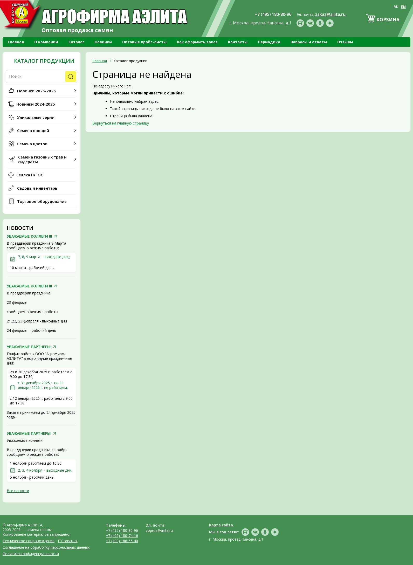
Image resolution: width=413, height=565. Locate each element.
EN (403, 6)
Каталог (76, 41)
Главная (16, 41)
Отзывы (345, 41)
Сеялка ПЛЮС (29, 174)
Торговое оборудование (42, 201)
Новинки (103, 41)
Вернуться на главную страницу (120, 123)
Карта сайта (221, 524)
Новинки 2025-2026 (36, 90)
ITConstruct (68, 540)
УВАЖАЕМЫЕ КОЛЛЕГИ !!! (29, 236)
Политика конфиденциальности (31, 553)
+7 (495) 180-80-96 (122, 530)
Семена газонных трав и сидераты (42, 159)
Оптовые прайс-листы (144, 41)
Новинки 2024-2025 (35, 104)
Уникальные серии (35, 117)
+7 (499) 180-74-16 (122, 535)
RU (396, 6)
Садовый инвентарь (37, 188)
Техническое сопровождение (28, 540)
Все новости (18, 490)
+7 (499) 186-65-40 (122, 540)
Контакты (237, 41)
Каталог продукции (44, 61)
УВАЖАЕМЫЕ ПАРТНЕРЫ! (29, 346)
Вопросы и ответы (309, 41)
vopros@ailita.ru (159, 530)
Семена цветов (32, 143)
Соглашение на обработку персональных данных (46, 547)
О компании (46, 41)
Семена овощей (33, 130)
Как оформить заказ (197, 41)
